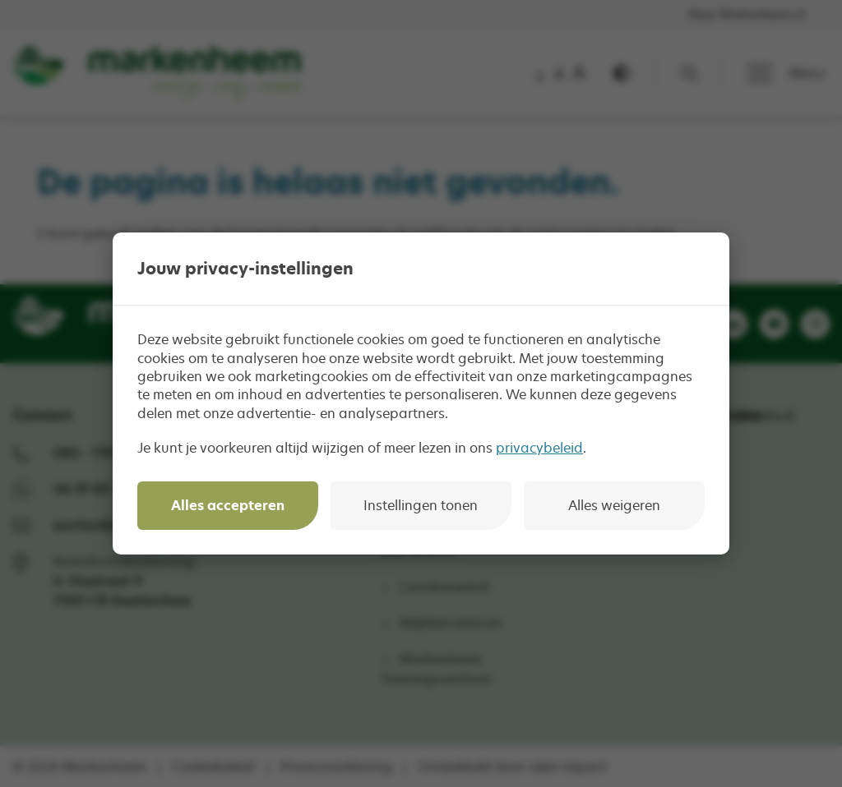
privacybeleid (539, 448)
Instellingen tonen (420, 505)
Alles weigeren (614, 505)
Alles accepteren (228, 505)
